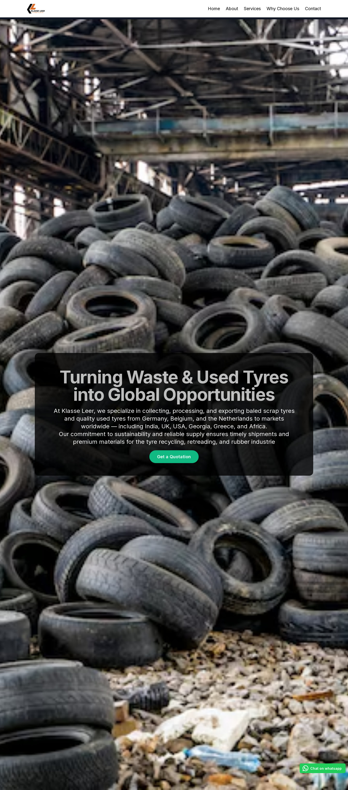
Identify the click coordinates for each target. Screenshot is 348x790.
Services (252, 8)
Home (214, 8)
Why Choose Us (283, 8)
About (232, 8)
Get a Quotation (174, 456)
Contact (313, 8)
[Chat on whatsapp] (323, 768)
